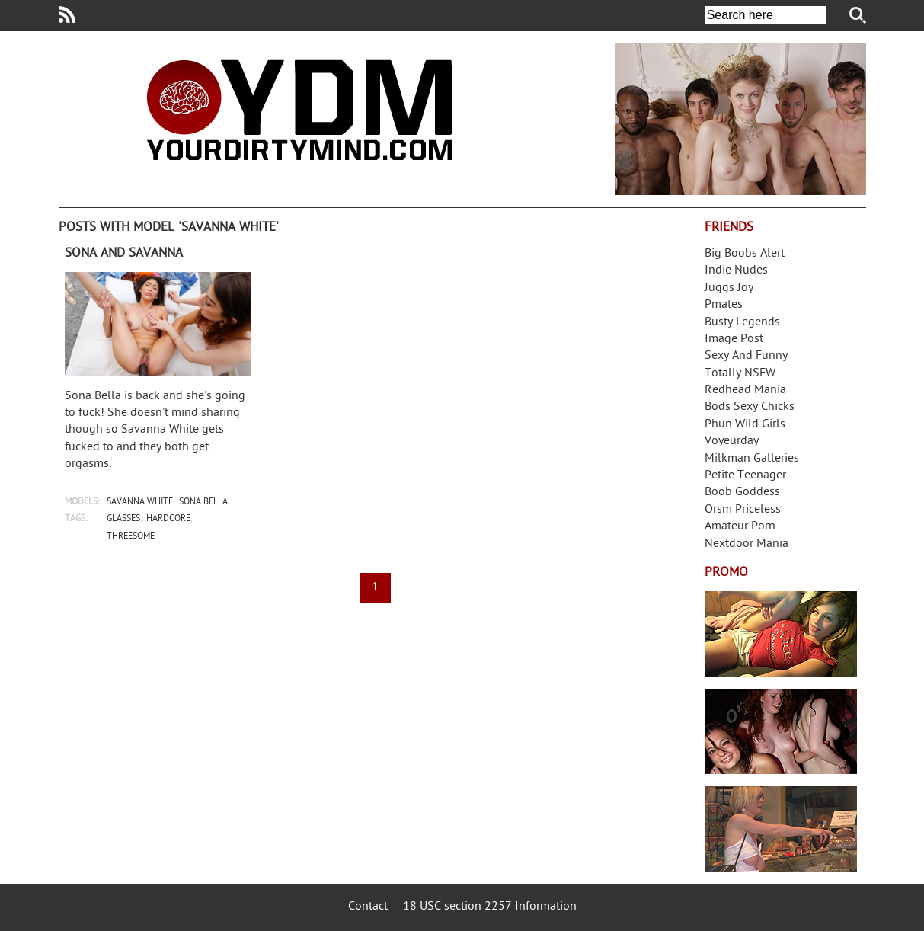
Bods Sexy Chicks (750, 407)
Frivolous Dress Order (781, 829)
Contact (368, 907)
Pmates (724, 305)
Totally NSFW (740, 374)
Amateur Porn (740, 527)
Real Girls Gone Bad (781, 731)
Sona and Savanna (124, 253)
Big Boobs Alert (745, 254)
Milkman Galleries (752, 459)
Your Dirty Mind (299, 109)
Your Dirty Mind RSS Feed (67, 14)
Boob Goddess (742, 493)
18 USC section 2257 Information (490, 907)
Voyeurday (732, 442)
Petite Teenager (745, 476)
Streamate (781, 634)
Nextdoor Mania (746, 544)
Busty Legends (742, 323)
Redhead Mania (745, 390)
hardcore (168, 519)
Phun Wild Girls (745, 425)
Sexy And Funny (746, 356)
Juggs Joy (729, 288)
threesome (131, 536)
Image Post (734, 339)
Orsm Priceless (743, 510)
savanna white (140, 502)
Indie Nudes (736, 271)
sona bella (203, 502)
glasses (123, 519)
